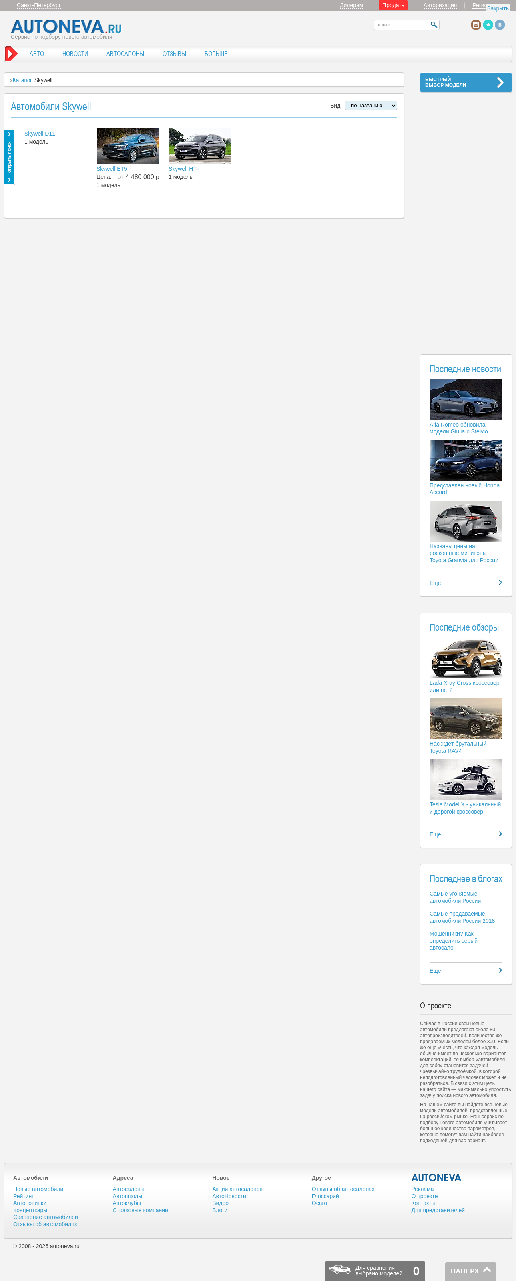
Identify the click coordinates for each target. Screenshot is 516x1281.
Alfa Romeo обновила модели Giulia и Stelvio (459, 428)
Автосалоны (129, 1189)
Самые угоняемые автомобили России (455, 897)
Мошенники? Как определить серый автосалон (454, 940)
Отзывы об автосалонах (343, 1189)
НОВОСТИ (75, 53)
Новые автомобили (38, 1189)
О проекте (424, 1196)
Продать (393, 5)
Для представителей (438, 1210)
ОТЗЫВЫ (174, 53)
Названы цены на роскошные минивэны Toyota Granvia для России (464, 553)
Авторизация (440, 5)
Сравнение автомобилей (45, 1217)
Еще (435, 583)
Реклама (422, 1189)
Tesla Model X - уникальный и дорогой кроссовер (465, 808)
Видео (220, 1203)
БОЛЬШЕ (216, 53)
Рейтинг (23, 1196)
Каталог (22, 80)
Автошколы (128, 1196)
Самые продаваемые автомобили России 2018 (462, 917)
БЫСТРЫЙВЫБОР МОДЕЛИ (445, 82)
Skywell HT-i (184, 169)
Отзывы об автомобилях (45, 1224)
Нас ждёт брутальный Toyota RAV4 (458, 747)
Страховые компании (140, 1210)
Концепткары (30, 1210)
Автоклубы (127, 1203)
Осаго (319, 1203)
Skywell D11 (39, 133)
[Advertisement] (466, 218)
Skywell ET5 (111, 169)
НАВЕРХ (465, 1271)
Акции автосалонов (237, 1189)
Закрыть (498, 8)
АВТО (37, 53)
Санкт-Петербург (39, 5)
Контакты (423, 1203)
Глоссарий (325, 1196)
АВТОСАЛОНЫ (125, 53)
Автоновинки (29, 1203)
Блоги (219, 1210)
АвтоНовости (229, 1196)
